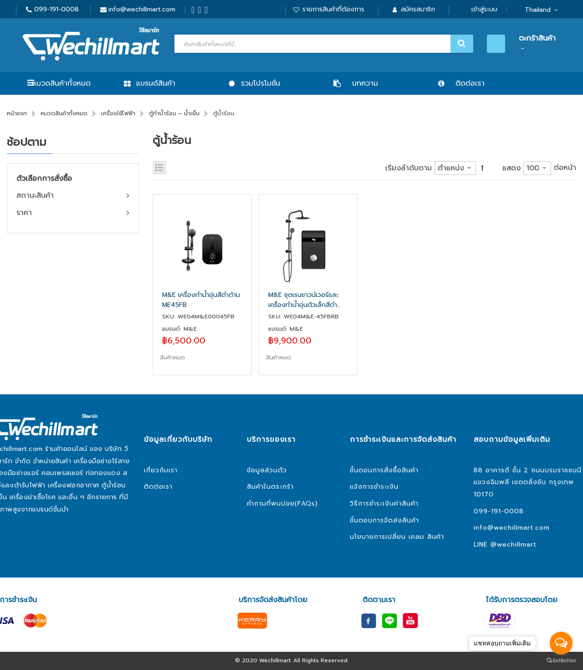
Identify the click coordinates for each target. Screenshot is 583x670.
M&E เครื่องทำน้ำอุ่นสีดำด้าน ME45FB (201, 300)
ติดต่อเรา (158, 486)
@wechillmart (514, 544)
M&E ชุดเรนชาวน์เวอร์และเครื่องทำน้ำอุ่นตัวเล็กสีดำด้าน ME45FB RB (303, 300)
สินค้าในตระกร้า (270, 486)
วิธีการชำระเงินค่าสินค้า (384, 503)
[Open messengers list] (561, 643)
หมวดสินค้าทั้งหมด (61, 83)
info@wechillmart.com (141, 9)
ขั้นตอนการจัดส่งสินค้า (384, 520)
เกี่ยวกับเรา (161, 470)
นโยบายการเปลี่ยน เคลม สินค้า (397, 537)
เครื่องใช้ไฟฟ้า (118, 113)
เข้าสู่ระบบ (484, 9)
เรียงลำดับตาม (408, 168)
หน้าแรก (17, 113)
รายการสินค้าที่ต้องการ (333, 9)
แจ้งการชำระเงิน (374, 486)
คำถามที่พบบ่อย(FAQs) (282, 503)
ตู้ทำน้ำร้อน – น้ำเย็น (174, 113)
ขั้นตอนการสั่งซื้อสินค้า (384, 470)
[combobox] (322, 44)
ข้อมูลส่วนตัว (267, 470)
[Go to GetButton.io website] (561, 661)
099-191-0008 (56, 9)
